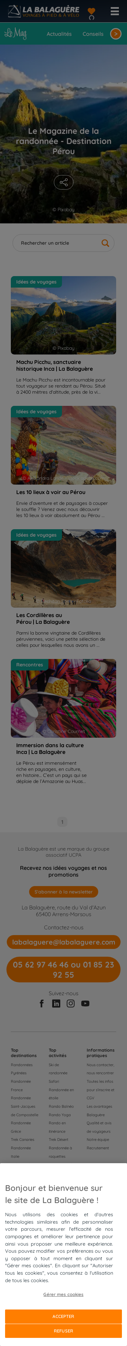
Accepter (63, 1316)
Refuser (63, 1330)
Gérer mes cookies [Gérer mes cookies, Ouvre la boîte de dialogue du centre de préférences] (63, 1294)
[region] (63, 1254)
